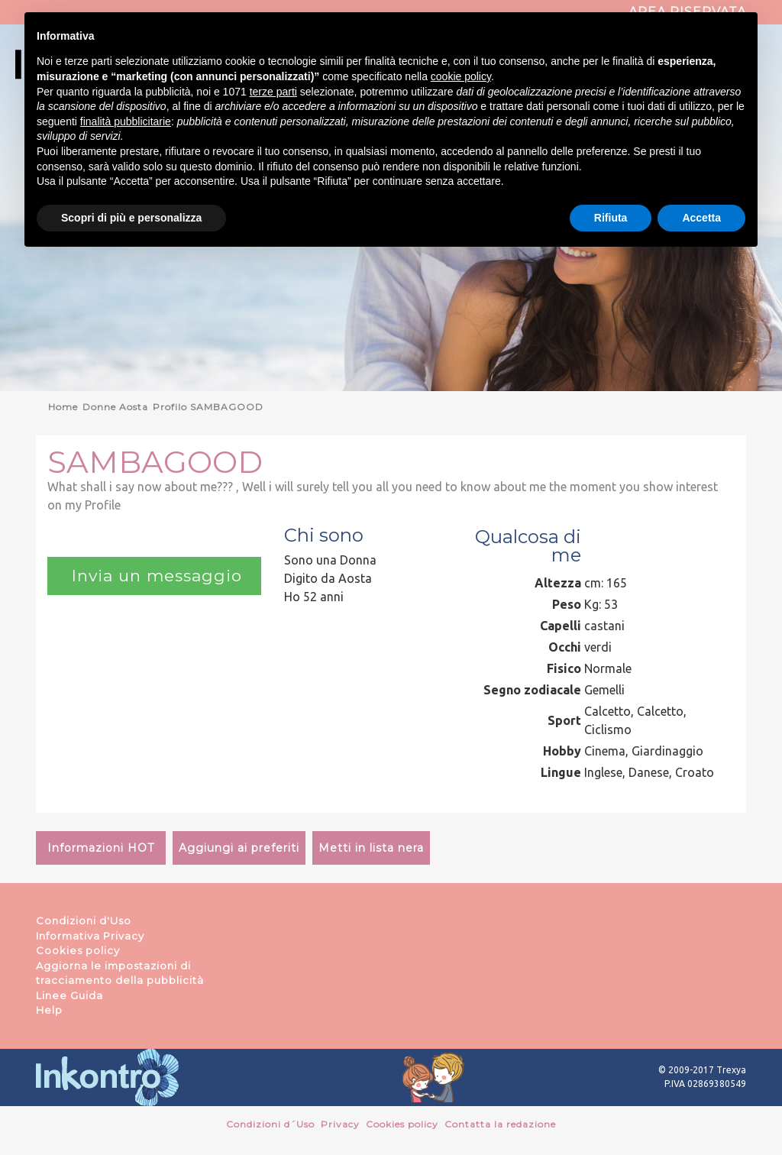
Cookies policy (78, 950)
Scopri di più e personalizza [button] (131, 218)
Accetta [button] (701, 218)
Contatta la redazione (500, 1124)
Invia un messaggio (154, 575)
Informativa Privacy (90, 936)
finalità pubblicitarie (125, 121)
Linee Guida (69, 995)
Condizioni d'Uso (83, 920)
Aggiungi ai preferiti (239, 848)
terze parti (273, 92)
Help (49, 1010)
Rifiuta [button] (611, 218)
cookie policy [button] (461, 76)
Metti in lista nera (371, 848)
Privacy (340, 1124)
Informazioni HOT (100, 848)
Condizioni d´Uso (270, 1124)
